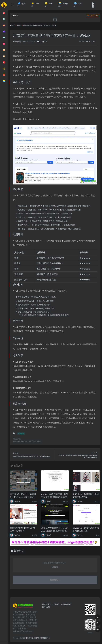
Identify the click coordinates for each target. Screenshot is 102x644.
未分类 (19, 26)
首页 (13, 26)
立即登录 (55, 567)
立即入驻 (92, 15)
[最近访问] (93, 3)
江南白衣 (42, 42)
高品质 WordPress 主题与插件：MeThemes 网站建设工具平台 (23, 496)
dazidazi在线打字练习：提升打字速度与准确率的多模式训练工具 (54, 496)
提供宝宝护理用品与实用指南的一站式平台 (22, 529)
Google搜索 (66, 604)
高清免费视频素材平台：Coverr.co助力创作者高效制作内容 (54, 530)
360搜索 (55, 604)
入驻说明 (14, 15)
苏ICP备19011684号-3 (42, 638)
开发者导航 (29, 638)
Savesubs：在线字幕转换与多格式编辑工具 (86, 529)
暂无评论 (19, 550)
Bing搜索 (46, 604)
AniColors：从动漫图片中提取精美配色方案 (86, 495)
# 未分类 (21, 434)
